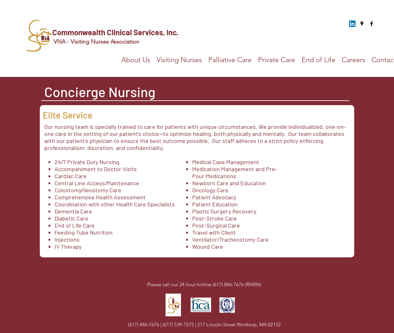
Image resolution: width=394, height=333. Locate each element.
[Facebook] (371, 24)
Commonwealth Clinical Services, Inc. (116, 32)
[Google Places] (362, 24)
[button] (230, 60)
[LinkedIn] (352, 24)
